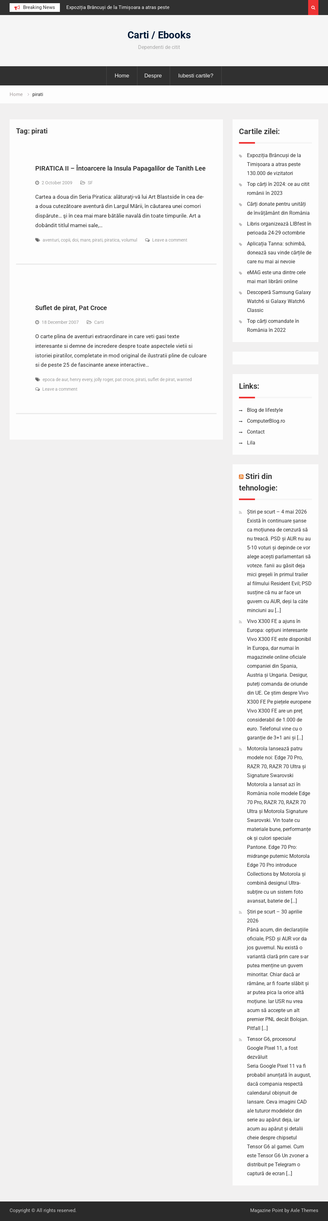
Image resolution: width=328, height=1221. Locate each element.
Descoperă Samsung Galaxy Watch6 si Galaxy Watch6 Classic (279, 301)
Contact (256, 432)
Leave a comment (169, 240)
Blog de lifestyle (265, 410)
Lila (251, 443)
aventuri (51, 240)
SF (90, 182)
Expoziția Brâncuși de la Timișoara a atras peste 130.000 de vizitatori (274, 164)
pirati (97, 240)
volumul (129, 240)
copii (65, 240)
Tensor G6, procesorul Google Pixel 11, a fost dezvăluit (272, 1048)
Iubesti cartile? (195, 76)
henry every (81, 379)
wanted (184, 379)
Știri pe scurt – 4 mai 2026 (277, 512)
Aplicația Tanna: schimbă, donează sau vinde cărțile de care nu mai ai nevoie (279, 253)
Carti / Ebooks (159, 35)
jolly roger (103, 379)
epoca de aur (55, 379)
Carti (99, 322)
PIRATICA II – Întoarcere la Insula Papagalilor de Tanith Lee (120, 168)
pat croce (124, 379)
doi (75, 240)
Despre (153, 76)
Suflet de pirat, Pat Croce (71, 308)
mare (85, 240)
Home (122, 76)
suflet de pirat (161, 379)
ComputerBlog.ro (266, 421)
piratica (111, 240)
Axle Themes (304, 1210)
